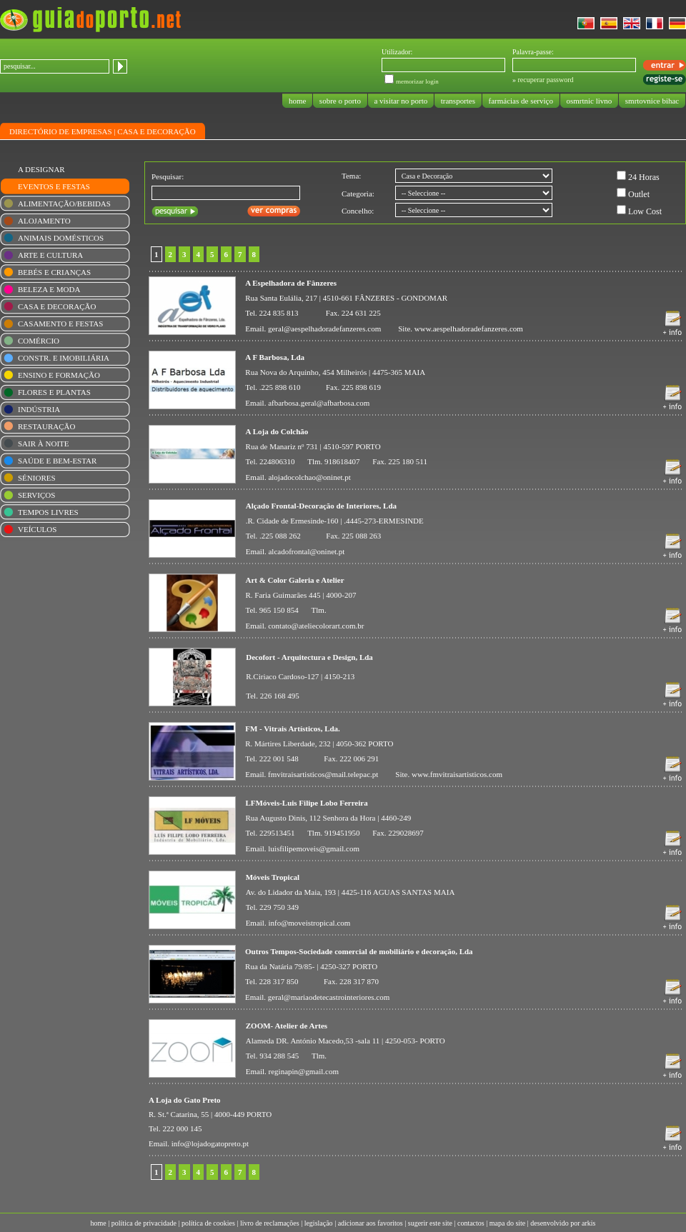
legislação (318, 1223)
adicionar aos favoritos (370, 1223)
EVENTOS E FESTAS (54, 186)
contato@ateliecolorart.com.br (316, 625)
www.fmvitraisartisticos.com (457, 774)
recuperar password (546, 80)
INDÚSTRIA (39, 409)
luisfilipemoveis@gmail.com (313, 848)
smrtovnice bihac (652, 100)
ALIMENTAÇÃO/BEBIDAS (64, 203)
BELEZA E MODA (49, 289)
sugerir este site (430, 1223)
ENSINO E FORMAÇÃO (59, 375)
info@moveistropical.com (309, 922)
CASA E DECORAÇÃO (156, 131)
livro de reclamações (269, 1223)
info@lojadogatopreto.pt (210, 1143)
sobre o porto (340, 100)
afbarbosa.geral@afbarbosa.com (318, 403)
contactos (470, 1223)
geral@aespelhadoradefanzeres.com (324, 328)
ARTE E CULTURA (50, 255)
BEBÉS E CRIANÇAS (54, 272)
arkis (588, 1223)
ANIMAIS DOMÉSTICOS (61, 238)
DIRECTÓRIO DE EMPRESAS (60, 131)
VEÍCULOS (37, 529)
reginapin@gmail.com (304, 1071)
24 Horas (644, 177)
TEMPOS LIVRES (48, 512)
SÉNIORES (37, 478)
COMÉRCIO (38, 340)
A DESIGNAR (41, 169)
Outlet (639, 194)
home (297, 100)
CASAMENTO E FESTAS (60, 323)
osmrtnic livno (589, 100)
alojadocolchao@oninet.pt (309, 477)
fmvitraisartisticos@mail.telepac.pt (323, 774)
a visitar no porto (400, 100)
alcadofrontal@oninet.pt (306, 551)
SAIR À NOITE (43, 443)
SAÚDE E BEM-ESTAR (57, 460)
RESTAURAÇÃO (46, 426)
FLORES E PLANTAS (54, 392)
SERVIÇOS (36, 495)
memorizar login (417, 81)
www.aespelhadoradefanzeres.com (468, 328)
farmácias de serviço (521, 100)
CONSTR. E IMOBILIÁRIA (63, 358)
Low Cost (645, 211)
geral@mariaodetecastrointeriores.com (328, 997)
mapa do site (507, 1223)
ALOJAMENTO (44, 220)
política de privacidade (144, 1223)
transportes (458, 100)
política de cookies (208, 1223)
